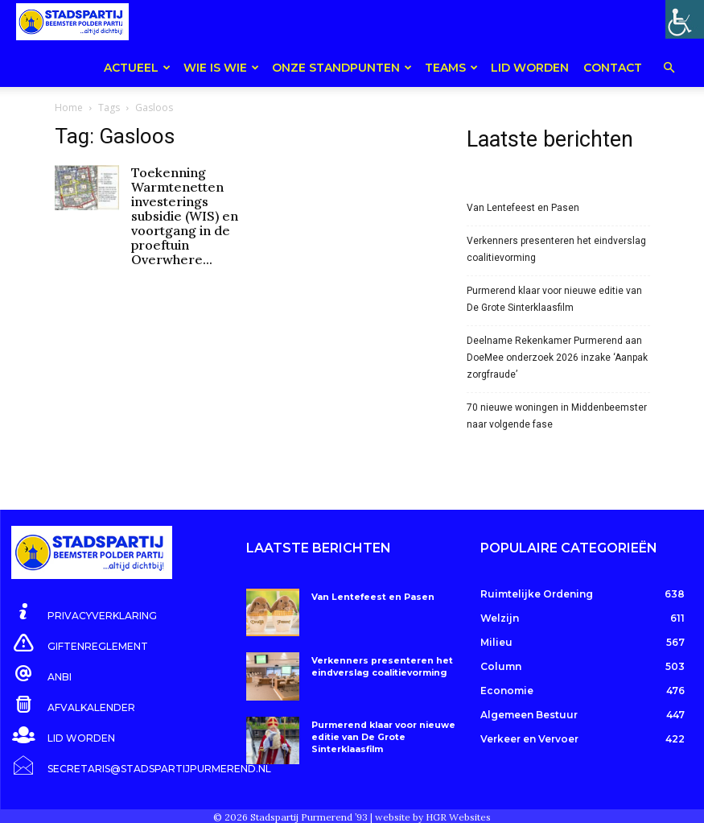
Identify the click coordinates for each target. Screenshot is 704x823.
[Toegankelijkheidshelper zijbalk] (684, 19)
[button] (668, 69)
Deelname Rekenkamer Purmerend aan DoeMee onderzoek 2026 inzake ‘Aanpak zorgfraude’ (557, 343)
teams (451, 67)
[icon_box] (84, 598)
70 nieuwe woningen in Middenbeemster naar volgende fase (557, 401)
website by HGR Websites (433, 802)
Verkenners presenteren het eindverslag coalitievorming (556, 235)
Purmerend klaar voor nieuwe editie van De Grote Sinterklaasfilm (554, 285)
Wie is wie (221, 67)
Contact (612, 67)
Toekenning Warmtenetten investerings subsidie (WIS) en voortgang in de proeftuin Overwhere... (184, 201)
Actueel (137, 67)
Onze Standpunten (342, 67)
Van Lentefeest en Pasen (523, 193)
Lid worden (530, 67)
